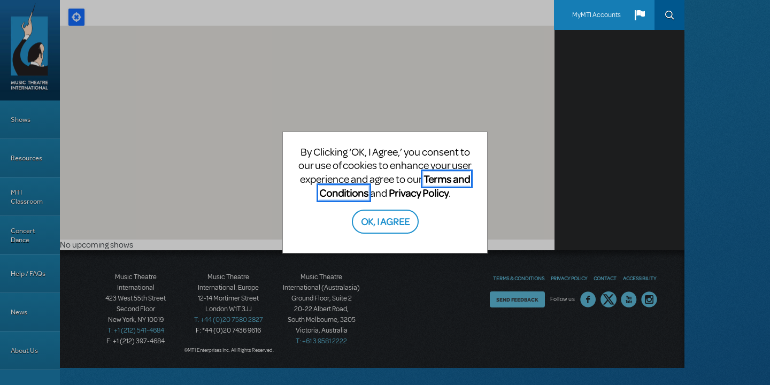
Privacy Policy (419, 192)
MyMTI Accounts (596, 15)
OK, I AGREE (385, 221)
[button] (639, 15)
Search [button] (669, 15)
